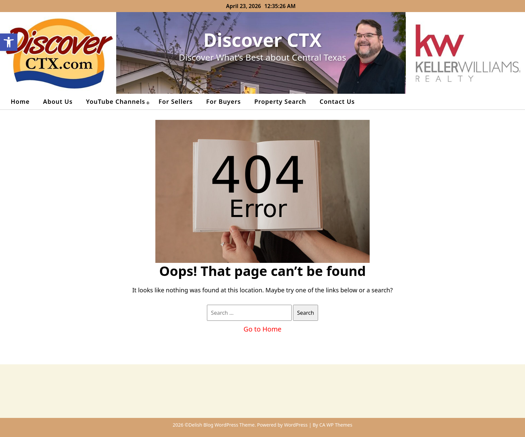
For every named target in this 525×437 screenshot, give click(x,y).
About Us (58, 101)
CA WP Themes (336, 425)
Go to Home (262, 329)
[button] (8, 42)
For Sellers (176, 101)
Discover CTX (263, 39)
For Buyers (223, 101)
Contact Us (337, 101)
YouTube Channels (115, 101)
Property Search (280, 101)
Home (20, 101)
